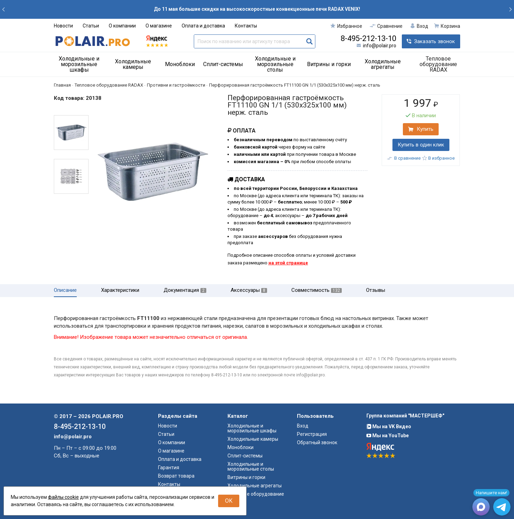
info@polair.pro (379, 45)
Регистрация (312, 434)
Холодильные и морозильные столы (275, 64)
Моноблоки (180, 64)
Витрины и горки (329, 64)
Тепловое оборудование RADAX (438, 64)
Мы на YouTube (387, 435)
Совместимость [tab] (316, 290)
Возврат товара (176, 475)
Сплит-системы (223, 64)
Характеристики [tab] (120, 290)
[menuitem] (81, 64)
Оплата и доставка (203, 26)
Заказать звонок (434, 41)
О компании (122, 26)
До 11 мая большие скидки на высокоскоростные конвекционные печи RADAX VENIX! (257, 9)
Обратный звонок (317, 442)
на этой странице (288, 262)
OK (228, 500)
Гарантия (168, 467)
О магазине (159, 26)
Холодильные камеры (133, 64)
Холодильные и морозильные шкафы (79, 64)
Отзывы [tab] (375, 290)
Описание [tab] (65, 290)
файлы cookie (63, 497)
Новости (63, 26)
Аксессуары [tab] (249, 290)
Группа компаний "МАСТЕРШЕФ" (405, 415)
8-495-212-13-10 (368, 38)
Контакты (246, 26)
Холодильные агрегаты (383, 64)
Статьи (91, 26)
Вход (302, 425)
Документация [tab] (185, 290)
